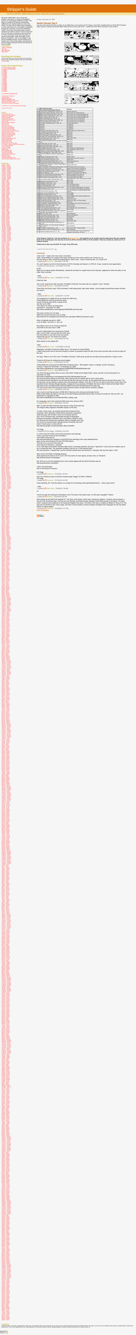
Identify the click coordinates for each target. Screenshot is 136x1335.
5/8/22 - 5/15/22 (5, 1174)
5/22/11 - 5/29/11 (6, 512)
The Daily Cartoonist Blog (8, 128)
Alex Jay (4, 49)
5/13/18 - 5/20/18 (6, 951)
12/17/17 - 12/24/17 (6, 926)
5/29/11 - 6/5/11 (5, 513)
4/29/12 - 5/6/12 (5, 571)
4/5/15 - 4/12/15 (5, 755)
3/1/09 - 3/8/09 (5, 377)
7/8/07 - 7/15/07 (5, 274)
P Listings (4, 88)
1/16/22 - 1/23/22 (6, 1154)
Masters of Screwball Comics (9, 134)
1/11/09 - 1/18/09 (6, 369)
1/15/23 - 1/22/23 (6, 1217)
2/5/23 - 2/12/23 (5, 1221)
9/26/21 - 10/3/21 (6, 1135)
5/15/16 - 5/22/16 (6, 825)
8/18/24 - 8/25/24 (6, 1318)
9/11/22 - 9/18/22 (6, 1196)
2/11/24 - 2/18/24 (6, 1285)
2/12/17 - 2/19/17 (6, 873)
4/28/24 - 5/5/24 (5, 1299)
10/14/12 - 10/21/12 (6, 598)
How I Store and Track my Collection (10, 103)
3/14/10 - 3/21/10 (6, 441)
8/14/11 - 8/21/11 (6, 526)
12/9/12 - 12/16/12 (6, 608)
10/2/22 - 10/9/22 (6, 1199)
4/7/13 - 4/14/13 (5, 628)
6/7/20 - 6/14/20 (5, 1077)
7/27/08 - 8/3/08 (5, 339)
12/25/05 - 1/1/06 (6, 179)
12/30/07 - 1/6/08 (6, 303)
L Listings (4, 83)
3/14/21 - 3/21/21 (6, 1101)
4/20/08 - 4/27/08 (6, 322)
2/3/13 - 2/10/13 (5, 617)
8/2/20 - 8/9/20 (5, 1083)
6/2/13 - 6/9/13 (5, 638)
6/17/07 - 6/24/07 (6, 270)
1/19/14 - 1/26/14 (6, 678)
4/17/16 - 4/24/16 (6, 820)
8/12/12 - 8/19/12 (6, 587)
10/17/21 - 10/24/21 (6, 1138)
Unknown (50, 261)
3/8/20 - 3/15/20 (5, 1066)
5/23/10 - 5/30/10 (6, 452)
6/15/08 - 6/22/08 (6, 332)
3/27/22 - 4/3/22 (5, 1166)
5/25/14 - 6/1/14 (5, 700)
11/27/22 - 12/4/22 (6, 1209)
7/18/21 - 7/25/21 (6, 1123)
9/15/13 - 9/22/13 (6, 656)
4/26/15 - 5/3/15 (5, 758)
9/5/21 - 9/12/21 (5, 1131)
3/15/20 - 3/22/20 (6, 1067)
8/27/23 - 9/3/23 (5, 1256)
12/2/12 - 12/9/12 (6, 607)
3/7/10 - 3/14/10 (5, 440)
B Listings (4, 70)
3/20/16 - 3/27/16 (6, 815)
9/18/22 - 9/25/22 (6, 1197)
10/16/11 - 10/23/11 (6, 537)
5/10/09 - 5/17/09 (6, 389)
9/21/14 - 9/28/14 (6, 721)
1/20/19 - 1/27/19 (6, 995)
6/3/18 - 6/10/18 (5, 955)
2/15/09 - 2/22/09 (6, 375)
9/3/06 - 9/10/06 (5, 220)
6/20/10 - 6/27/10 (6, 457)
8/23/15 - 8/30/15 (6, 779)
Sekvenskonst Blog (6, 137)
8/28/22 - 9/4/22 (5, 1193)
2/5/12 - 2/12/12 (5, 557)
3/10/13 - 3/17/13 (6, 624)
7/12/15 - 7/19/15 (6, 772)
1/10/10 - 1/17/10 (6, 430)
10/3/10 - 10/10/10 (6, 475)
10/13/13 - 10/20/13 (6, 661)
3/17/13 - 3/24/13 (6, 625)
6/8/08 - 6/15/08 (5, 331)
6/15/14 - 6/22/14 (6, 704)
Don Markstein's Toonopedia (8, 154)
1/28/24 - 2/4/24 (5, 1283)
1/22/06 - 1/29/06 (6, 184)
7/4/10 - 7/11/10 (5, 460)
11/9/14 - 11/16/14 (6, 729)
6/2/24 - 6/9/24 (5, 1305)
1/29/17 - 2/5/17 (5, 870)
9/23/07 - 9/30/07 (6, 286)
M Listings (4, 84)
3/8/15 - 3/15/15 (5, 750)
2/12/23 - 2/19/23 (6, 1222)
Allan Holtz (50, 278)
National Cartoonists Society (8, 133)
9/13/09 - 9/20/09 (6, 411)
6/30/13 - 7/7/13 (5, 643)
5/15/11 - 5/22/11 (6, 511)
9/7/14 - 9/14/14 (5, 718)
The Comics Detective (7, 126)
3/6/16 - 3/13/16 (5, 813)
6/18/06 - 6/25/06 (6, 207)
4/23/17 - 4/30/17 (6, 885)
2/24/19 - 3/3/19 (5, 1001)
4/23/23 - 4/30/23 (6, 1234)
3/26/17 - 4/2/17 (5, 880)
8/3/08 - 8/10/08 (5, 341)
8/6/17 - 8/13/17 (5, 903)
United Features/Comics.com (9, 120)
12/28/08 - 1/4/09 (6, 366)
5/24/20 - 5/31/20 (6, 1074)
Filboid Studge (5, 149)
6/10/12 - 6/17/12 (6, 579)
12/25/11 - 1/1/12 (6, 549)
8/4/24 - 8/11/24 (5, 1316)
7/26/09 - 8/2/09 (5, 403)
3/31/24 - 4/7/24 (5, 1294)
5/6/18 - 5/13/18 (5, 950)
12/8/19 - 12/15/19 (6, 1050)
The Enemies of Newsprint (8, 96)
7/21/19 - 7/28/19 (6, 1027)
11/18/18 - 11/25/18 (6, 984)
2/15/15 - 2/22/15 (6, 746)
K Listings (4, 82)
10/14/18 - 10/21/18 (6, 978)
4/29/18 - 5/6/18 (5, 949)
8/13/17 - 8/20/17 (6, 904)
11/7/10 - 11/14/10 (6, 480)
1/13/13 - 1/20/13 (6, 614)
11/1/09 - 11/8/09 (6, 418)
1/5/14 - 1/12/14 (5, 676)
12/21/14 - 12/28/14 (6, 737)
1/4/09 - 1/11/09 (5, 367)
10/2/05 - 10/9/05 (6, 165)
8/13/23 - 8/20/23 (6, 1254)
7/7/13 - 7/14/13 (5, 644)
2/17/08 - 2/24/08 (6, 311)
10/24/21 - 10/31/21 (6, 1140)
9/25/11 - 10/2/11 (6, 534)
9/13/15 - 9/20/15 (6, 783)
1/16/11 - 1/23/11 (6, 492)
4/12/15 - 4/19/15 (6, 756)
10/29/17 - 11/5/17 (6, 917)
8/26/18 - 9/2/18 (5, 970)
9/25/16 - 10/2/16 (6, 848)
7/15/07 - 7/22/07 (6, 275)
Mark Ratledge (6, 50)
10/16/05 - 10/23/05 (6, 167)
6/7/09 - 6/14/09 (5, 394)
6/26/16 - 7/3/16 (5, 832)
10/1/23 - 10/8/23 (6, 1262)
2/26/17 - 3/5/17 (5, 875)
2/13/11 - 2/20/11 (6, 497)
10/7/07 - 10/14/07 (6, 288)
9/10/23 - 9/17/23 (6, 1259)
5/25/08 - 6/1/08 (5, 328)
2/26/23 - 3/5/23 (5, 1225)
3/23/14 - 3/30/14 (6, 689)
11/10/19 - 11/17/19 (6, 1045)
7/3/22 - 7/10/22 (5, 1183)
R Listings (4, 91)
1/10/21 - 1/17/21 (6, 1090)
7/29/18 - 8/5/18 (5, 965)
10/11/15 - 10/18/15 (6, 788)
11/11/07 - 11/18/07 (6, 294)
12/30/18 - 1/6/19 (6, 992)
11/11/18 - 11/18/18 (6, 983)
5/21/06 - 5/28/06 (6, 205)
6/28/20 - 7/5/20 (5, 1080)
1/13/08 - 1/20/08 (6, 305)
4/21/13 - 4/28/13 (6, 631)
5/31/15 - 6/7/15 (5, 764)
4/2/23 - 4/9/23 (5, 1231)
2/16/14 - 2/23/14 (6, 683)
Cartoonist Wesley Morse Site (9, 138)
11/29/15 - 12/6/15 (6, 796)
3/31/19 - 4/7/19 (5, 1007)
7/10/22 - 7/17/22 (6, 1185)
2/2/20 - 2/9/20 (5, 1060)
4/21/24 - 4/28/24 (6, 1298)
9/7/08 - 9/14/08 (5, 347)
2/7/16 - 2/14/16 (5, 808)
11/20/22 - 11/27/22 (6, 1208)
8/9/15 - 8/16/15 (5, 777)
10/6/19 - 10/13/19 (6, 1039)
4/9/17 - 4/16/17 (5, 882)
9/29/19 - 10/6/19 (6, 1038)
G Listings (4, 76)
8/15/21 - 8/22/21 (6, 1128)
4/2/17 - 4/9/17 (5, 881)
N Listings (4, 86)
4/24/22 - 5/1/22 (5, 1171)
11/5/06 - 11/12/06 (6, 231)
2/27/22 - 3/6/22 (5, 1162)
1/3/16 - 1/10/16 (5, 802)
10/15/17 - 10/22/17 (6, 915)
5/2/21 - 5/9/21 (5, 1109)
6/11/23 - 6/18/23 (6, 1243)
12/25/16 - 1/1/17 (6, 864)
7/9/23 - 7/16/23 (5, 1248)
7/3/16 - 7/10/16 (5, 834)
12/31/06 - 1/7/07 (6, 241)
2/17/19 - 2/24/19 (6, 1000)
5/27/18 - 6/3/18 (5, 954)
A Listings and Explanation (9, 69)
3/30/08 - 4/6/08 (5, 319)
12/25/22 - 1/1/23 (6, 1214)
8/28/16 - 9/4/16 (5, 843)
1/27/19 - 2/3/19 (5, 996)
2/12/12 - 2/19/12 (6, 558)
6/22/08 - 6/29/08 (6, 333)
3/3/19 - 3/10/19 (5, 1002)
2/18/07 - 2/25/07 (6, 250)
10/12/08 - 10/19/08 (6, 353)
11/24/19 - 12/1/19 (6, 1047)
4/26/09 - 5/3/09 (5, 387)
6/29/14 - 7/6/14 (5, 706)
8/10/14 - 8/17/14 (6, 713)
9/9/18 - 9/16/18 (5, 972)
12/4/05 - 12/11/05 (6, 175)
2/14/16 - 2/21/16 (6, 809)
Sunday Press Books (7, 140)
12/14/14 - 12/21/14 (6, 735)
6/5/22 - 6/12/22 (5, 1179)
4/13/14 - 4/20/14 (6, 693)
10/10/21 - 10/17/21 (6, 1137)
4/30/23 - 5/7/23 (5, 1236)
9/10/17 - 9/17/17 (6, 909)
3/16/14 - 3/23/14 (6, 688)
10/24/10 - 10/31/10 (6, 478)
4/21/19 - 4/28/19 (6, 1011)
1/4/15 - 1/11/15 (5, 739)
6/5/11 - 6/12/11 (5, 514)
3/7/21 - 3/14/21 (5, 1100)
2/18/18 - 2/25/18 (6, 937)
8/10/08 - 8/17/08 (6, 342)
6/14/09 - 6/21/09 (6, 395)
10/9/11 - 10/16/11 (6, 536)
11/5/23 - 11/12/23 (6, 1268)
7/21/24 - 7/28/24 (6, 1313)
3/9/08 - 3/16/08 (5, 315)
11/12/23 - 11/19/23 (6, 1270)
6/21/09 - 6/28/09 (6, 396)
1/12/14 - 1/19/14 (6, 677)
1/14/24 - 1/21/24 (6, 1281)
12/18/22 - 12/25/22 (6, 1213)
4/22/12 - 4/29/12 (6, 570)
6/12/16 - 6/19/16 (6, 830)
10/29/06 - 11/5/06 (6, 230)
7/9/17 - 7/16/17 (5, 898)
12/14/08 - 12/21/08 (6, 364)
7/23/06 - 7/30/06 (6, 213)
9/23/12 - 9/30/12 (6, 594)
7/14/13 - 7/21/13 (6, 645)
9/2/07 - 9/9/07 (5, 282)
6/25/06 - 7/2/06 (5, 208)
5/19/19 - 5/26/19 (6, 1016)
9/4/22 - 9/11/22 (5, 1194)
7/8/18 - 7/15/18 (5, 961)
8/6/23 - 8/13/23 (5, 1253)
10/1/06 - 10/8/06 (6, 225)
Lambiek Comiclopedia (7, 152)
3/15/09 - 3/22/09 (6, 379)
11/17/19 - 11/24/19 (6, 1046)
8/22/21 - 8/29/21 (6, 1129)
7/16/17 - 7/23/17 (6, 899)
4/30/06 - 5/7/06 (5, 201)
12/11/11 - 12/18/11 (6, 547)
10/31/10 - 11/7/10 (6, 479)
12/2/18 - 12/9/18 (6, 987)
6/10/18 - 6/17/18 (6, 956)
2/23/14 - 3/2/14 (5, 684)
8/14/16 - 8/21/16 (6, 841)
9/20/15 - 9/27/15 (6, 784)
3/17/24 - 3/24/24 (6, 1291)
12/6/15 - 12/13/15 (6, 797)
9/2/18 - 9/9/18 (5, 971)
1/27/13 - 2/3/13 (5, 616)
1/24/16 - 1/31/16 (6, 806)
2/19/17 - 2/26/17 (6, 874)
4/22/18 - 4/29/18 (6, 948)
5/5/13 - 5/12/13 (5, 633)
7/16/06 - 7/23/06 (6, 212)
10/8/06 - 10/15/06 (6, 226)
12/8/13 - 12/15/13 (6, 671)
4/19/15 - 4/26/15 (6, 757)
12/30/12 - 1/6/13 (6, 611)
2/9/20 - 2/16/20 (5, 1061)
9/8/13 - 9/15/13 (5, 655)
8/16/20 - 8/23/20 (6, 1085)
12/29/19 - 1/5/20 (6, 1053)
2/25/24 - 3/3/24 (5, 1288)
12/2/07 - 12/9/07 (6, 298)
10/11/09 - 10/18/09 (6, 416)
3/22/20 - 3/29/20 (6, 1068)
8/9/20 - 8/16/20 (5, 1084)
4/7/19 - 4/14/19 (5, 1009)
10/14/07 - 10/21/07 (6, 290)
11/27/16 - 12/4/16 (6, 859)
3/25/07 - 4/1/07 (5, 256)
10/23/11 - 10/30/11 (6, 539)
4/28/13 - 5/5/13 (5, 632)
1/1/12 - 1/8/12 (5, 551)
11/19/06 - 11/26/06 (6, 234)
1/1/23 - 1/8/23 (5, 1215)
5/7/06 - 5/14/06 (5, 202)
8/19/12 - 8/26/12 (6, 588)
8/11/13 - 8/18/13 (6, 650)
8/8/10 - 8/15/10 (5, 466)
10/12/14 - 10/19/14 (6, 724)
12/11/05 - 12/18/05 (6, 177)
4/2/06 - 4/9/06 (5, 196)
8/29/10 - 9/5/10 (5, 469)
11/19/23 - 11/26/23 (6, 1271)
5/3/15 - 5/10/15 (5, 760)
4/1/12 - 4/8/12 (5, 566)
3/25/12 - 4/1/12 (5, 565)
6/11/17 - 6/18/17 (6, 893)
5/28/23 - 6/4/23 (5, 1240)
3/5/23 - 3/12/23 (5, 1226)
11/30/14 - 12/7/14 (6, 733)
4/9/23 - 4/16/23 (5, 1232)
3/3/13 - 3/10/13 (5, 622)
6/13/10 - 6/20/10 (6, 456)
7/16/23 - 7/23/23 (6, 1249)
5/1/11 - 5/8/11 (5, 508)
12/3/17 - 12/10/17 (6, 924)
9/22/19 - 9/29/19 (6, 1036)
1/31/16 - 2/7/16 (5, 807)
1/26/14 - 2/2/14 (5, 679)
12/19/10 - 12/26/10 (6, 488)
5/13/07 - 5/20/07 (6, 264)
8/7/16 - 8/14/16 (5, 840)
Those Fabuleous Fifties (7, 145)
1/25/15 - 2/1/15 (5, 743)
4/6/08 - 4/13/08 (5, 320)
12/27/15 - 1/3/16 (6, 801)
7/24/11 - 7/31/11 (6, 523)
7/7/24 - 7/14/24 (5, 1311)
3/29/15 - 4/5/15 (5, 754)
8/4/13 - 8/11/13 (5, 649)
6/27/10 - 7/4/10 (5, 458)
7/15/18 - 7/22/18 (6, 962)
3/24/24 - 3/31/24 (6, 1293)
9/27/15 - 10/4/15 (6, 785)
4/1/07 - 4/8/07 (5, 257)
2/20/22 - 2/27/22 (6, 1160)
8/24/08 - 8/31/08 (6, 344)
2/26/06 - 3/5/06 (5, 190)
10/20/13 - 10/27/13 (6, 662)
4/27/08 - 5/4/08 (5, 324)
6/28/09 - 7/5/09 (5, 398)
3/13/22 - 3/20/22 (6, 1164)
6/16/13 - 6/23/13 (6, 641)
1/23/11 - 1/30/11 (6, 494)
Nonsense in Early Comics (8, 132)
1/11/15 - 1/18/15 (6, 740)
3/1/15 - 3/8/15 (5, 749)
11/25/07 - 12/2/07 (6, 297)
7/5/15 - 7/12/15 (5, 771)
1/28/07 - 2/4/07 (5, 246)
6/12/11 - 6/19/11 (6, 515)
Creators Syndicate (6, 117)
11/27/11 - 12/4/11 (6, 545)
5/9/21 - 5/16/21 (5, 1111)
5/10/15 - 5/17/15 (6, 761)
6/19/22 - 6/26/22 (6, 1181)
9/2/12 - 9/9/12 (5, 591)
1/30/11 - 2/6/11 (5, 495)
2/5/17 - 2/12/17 (5, 871)
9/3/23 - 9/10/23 (5, 1257)
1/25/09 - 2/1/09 (5, 371)
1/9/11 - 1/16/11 (5, 491)
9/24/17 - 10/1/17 (6, 911)
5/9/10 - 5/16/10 (5, 450)
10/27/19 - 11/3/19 (6, 1043)
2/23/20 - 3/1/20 (5, 1063)
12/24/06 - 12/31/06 (6, 240)
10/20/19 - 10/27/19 (6, 1041)
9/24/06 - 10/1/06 (6, 224)
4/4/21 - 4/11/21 (5, 1104)
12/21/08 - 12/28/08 (6, 365)
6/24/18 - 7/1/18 (5, 959)
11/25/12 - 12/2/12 (6, 605)
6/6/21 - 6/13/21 (5, 1115)
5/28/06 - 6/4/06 (5, 206)
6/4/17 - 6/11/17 (5, 892)
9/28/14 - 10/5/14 (6, 722)
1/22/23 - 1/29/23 (6, 1219)
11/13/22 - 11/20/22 (6, 1206)
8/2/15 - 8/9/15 (5, 775)
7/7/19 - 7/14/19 (5, 1024)
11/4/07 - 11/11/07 (6, 293)
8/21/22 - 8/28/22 (6, 1192)
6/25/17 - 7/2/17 (5, 896)
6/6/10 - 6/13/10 (5, 455)
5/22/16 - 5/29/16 (6, 826)
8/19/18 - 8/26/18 (6, 968)
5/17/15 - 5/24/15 (6, 762)
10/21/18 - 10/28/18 (6, 979)
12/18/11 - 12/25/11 (6, 548)
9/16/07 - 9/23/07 (6, 285)
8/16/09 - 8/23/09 (6, 406)
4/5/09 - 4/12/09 (5, 383)
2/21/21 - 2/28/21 (6, 1097)
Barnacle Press (74, 238)
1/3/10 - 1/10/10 (5, 429)
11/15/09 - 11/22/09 (6, 421)
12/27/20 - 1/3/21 (6, 1087)
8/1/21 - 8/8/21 (5, 1125)
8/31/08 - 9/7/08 (5, 345)
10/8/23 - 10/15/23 (6, 1264)
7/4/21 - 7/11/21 (5, 1120)
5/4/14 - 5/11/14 (5, 696)
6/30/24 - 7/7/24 (5, 1310)
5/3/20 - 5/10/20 (5, 1070)
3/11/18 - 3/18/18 (6, 941)
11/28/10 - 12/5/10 (6, 484)
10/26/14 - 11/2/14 (6, 727)
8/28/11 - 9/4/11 (5, 529)
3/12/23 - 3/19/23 (6, 1227)
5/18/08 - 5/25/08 (6, 327)
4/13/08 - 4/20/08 (6, 321)
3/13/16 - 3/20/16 (6, 814)
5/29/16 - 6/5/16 (5, 828)
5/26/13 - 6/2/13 (5, 637)
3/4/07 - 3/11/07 (5, 252)
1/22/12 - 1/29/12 (6, 554)
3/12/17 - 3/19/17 (6, 877)
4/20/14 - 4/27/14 (6, 694)
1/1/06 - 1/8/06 (5, 180)
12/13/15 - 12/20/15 (6, 798)
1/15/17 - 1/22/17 (6, 868)
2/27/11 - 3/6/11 (5, 500)
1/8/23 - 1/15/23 (5, 1216)
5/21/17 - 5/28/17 (6, 890)
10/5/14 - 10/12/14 (6, 723)
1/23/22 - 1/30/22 (6, 1155)
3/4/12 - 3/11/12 (5, 562)
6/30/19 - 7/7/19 (5, 1023)
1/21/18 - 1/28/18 (6, 932)
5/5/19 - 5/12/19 (5, 1013)
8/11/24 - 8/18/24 (6, 1317)
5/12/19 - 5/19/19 (6, 1015)
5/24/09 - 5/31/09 (6, 392)
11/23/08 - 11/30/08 (6, 360)
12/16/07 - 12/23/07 (6, 301)
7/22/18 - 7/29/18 (6, 964)
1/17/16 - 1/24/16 (6, 805)
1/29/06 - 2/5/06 (5, 185)
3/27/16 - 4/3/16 (5, 817)
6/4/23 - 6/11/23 (5, 1242)
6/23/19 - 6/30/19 (6, 1022)
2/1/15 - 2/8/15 (5, 744)
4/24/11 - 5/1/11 (5, 507)
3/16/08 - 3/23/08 (6, 316)
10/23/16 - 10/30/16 (6, 853)
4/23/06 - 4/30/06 (6, 200)
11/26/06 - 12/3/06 (6, 235)
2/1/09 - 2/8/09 (5, 372)
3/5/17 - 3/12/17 (5, 876)
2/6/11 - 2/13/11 (5, 496)
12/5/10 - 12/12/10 (6, 485)
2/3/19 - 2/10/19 (5, 998)
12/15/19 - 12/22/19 (6, 1051)
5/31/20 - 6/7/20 (5, 1075)
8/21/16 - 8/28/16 (6, 842)
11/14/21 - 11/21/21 (6, 1143)
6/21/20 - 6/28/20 (6, 1079)
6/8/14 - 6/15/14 (5, 702)
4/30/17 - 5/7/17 (5, 886)
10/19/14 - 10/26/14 (6, 726)
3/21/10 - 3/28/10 (6, 443)
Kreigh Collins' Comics (7, 114)
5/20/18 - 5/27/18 (6, 953)
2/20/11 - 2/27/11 (6, 498)
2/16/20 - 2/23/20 (6, 1062)
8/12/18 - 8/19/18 (6, 967)
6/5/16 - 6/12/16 (5, 829)
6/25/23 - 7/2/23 (5, 1245)
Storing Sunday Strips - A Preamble (10, 100)
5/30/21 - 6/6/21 (5, 1114)
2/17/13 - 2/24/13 (6, 620)
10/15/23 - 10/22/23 (6, 1265)
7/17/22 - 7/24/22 (6, 1186)
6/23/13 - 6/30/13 (6, 642)
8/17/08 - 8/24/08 (6, 343)
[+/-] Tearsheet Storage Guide (9, 93)
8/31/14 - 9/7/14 (5, 717)
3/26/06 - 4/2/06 (5, 195)
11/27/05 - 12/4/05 (6, 174)
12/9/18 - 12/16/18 (6, 988)
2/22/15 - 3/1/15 (5, 747)
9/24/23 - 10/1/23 (6, 1261)
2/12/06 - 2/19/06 (6, 188)
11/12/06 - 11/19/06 (6, 233)
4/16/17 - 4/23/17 (6, 883)
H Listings (4, 78)
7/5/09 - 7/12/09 (5, 399)
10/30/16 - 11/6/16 (6, 854)
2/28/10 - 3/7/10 (5, 439)
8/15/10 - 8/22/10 (6, 467)
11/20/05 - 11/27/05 (6, 173)
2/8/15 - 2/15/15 (5, 745)
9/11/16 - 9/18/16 (6, 846)
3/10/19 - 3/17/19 (6, 1004)
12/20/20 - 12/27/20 (6, 1086)
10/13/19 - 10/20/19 (6, 1040)
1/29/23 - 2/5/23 (5, 1220)
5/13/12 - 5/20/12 (6, 574)
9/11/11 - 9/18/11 (6, 531)
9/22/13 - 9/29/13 (6, 658)
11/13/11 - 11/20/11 (6, 542)
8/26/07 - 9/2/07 (5, 281)
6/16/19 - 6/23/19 (6, 1021)
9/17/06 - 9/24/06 (6, 223)
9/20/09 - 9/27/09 (6, 412)
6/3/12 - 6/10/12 (5, 577)
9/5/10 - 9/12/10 (5, 471)
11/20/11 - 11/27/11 (6, 543)
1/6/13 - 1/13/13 (5, 613)
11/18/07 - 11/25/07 (6, 296)
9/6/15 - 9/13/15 (5, 781)
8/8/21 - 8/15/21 (5, 1126)
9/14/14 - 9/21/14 (6, 720)
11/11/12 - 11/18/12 (6, 603)
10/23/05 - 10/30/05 (6, 168)
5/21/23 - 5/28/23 (6, 1239)
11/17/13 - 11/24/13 (6, 667)
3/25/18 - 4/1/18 (5, 943)
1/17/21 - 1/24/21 (6, 1091)
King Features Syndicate (7, 118)
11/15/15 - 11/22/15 (6, 794)
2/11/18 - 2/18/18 (6, 936)
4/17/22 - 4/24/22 (6, 1170)
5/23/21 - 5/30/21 (6, 1113)
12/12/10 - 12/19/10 (6, 486)
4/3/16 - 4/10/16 (5, 818)
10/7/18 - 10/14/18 (6, 977)
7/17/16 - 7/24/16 (6, 836)
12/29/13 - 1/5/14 (6, 675)
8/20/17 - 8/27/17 (6, 905)
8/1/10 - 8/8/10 (5, 464)
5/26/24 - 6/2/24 (5, 1304)
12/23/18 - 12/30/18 (6, 990)
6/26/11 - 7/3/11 (5, 518)
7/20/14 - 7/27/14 (6, 710)
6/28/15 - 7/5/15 (5, 769)
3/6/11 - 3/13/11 (5, 501)
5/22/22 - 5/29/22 (6, 1176)
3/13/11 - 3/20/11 (6, 502)
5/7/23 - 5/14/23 (5, 1237)
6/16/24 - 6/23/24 (6, 1307)
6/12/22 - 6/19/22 (6, 1180)
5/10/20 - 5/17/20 (6, 1072)
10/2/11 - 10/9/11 (6, 535)
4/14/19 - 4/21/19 (6, 1010)
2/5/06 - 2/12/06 (5, 186)
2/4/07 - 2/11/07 (5, 247)
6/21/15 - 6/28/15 (6, 768)
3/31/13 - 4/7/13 (5, 627)
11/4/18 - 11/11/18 (6, 982)
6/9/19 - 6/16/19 (5, 1019)
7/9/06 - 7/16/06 (5, 211)
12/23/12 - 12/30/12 (6, 610)
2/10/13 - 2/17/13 (6, 619)
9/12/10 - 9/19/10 (6, 472)
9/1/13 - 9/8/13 (5, 654)
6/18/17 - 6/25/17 (6, 894)
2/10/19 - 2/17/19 (6, 999)
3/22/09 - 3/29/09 (6, 381)
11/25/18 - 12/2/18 (6, 985)
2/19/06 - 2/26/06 (6, 189)
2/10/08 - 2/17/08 (6, 310)
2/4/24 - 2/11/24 (5, 1284)
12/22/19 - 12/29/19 (6, 1052)
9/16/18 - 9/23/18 (6, 973)
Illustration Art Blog (6, 148)
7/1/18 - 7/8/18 (5, 960)
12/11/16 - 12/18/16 (6, 862)
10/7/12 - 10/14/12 (6, 597)
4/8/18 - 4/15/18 (5, 945)
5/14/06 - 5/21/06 (6, 203)
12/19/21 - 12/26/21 (6, 1149)
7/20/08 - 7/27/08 (6, 338)
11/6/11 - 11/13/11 (6, 541)
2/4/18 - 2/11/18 (5, 934)
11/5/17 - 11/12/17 (6, 919)
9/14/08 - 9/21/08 (6, 348)
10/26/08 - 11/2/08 (6, 355)
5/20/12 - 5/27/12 (6, 575)
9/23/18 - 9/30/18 (6, 975)
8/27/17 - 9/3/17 (5, 907)
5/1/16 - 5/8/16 (5, 823)
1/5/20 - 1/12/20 (5, 1055)
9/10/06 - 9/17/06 (6, 222)
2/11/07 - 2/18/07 (6, 248)
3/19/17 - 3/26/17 (6, 879)
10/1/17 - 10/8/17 (6, 913)
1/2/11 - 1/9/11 (5, 490)
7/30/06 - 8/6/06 (5, 214)
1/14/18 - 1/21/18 (6, 931)
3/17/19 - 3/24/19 (6, 1005)
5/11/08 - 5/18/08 (6, 326)
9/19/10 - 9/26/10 (6, 473)
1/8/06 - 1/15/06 (5, 182)
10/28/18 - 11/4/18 (6, 981)
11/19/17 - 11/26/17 (6, 921)
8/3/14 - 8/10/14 (5, 712)
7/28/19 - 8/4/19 (5, 1028)
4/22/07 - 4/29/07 (6, 260)
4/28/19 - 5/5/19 (5, 1012)
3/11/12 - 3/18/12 (6, 563)
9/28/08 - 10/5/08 (6, 350)
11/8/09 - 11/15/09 (6, 420)
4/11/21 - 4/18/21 (6, 1106)
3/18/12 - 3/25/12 (6, 564)
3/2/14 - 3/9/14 (5, 685)
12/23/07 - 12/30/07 (6, 302)
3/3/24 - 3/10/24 (5, 1289)
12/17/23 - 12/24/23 (6, 1276)
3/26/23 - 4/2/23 (5, 1230)
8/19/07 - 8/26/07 (6, 280)
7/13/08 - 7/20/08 (6, 337)
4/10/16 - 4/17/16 (6, 819)
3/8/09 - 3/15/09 (5, 378)
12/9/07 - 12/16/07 (6, 299)
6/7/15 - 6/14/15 (5, 766)
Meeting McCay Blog (7, 150)
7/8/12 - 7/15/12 (5, 583)
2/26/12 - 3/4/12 (5, 560)
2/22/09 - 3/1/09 (5, 376)
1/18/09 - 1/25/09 (6, 370)
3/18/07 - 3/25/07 (6, 254)
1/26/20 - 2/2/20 (5, 1058)
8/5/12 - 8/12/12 (5, 586)
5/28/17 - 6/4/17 (5, 891)
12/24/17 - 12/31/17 (6, 927)
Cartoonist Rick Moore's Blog (8, 157)
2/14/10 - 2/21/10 (6, 437)
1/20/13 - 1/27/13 (6, 615)
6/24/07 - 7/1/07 (5, 271)
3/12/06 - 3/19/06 (6, 192)
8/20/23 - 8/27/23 (6, 1255)
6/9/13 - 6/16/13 (5, 639)
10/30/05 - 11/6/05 (6, 169)
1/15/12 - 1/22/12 (6, 553)
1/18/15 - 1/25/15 (6, 741)
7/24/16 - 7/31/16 (6, 837)
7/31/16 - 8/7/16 (5, 839)
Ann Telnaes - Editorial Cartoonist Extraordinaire (13, 144)
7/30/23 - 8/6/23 (5, 1251)
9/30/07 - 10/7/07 (6, 287)
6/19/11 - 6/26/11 (6, 517)
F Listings (4, 75)
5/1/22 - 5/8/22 (5, 1172)
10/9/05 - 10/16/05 (6, 166)
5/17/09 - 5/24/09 (6, 390)
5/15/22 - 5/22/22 (6, 1175)
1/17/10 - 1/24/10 (6, 432)
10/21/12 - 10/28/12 (6, 599)
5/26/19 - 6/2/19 (5, 1017)
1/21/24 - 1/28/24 (6, 1282)
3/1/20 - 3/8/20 (5, 1064)
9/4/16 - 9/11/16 (5, 845)
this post (4, 61)
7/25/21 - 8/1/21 (5, 1124)
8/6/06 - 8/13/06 (5, 216)
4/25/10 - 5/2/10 (5, 447)
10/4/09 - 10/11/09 (6, 415)
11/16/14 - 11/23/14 (6, 730)
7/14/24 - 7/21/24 (6, 1312)
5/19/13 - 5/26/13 (6, 636)
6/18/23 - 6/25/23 (6, 1244)
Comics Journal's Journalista (8, 129)
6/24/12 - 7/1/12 (5, 581)
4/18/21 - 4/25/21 (6, 1107)
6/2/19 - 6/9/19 (5, 1018)
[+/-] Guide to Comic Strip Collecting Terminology (14, 105)
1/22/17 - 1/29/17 (6, 869)
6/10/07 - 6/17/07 (6, 269)
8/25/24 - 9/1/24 (5, 1319)
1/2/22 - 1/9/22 (5, 1152)
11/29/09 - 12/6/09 (6, 423)
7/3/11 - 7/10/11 (5, 519)
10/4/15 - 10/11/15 (6, 786)
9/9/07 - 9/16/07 (5, 284)
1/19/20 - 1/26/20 (6, 1057)
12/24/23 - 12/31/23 (6, 1277)
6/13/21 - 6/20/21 (6, 1117)
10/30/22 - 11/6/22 (6, 1204)
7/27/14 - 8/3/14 (5, 711)
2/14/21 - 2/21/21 (6, 1096)
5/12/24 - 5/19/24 (6, 1301)
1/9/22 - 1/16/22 (5, 1153)
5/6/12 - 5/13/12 (5, 573)
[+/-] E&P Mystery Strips (9, 67)
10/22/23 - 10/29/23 (6, 1266)
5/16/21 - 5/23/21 (6, 1112)
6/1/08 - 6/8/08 (5, 330)
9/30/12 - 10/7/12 (6, 596)
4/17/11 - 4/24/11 (6, 506)
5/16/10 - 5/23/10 (6, 451)
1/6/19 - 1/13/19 (5, 993)
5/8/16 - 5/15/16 (5, 824)
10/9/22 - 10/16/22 (6, 1200)
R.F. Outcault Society (7, 151)
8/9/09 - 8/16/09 (5, 405)
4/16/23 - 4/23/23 (6, 1233)
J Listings (4, 80)
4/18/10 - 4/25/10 (6, 446)
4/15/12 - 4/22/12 (6, 569)
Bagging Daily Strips (6, 98)
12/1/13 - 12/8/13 (6, 670)
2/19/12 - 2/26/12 (6, 559)
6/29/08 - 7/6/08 (5, 335)
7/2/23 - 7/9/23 (5, 1247)
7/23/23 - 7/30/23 (6, 1250)
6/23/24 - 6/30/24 (6, 1308)
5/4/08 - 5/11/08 (5, 325)
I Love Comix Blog (6, 146)
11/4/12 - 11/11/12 (6, 602)
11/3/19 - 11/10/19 (6, 1044)
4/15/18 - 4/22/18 (6, 947)
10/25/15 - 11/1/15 (6, 790)
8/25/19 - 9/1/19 (5, 1033)
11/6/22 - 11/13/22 (6, 1205)
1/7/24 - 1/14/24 (5, 1279)
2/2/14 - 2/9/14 (5, 681)
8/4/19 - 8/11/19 (5, 1029)
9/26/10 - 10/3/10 (6, 474)
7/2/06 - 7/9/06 (5, 209)
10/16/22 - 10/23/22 (6, 1202)
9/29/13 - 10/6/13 (6, 659)
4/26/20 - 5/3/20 (5, 1069)
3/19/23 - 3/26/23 (6, 1228)
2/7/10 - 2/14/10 (5, 435)
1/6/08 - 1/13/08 (5, 304)
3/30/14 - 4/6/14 (5, 690)
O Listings (4, 87)
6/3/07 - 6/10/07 (5, 268)
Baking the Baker (6, 155)
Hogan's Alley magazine (7, 116)
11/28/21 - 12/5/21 (6, 1146)
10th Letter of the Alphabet (8, 127)
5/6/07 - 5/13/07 (5, 263)
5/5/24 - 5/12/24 (5, 1300)
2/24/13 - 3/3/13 (5, 621)
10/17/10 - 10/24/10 (6, 477)
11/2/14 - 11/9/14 (6, 728)
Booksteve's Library (6, 156)
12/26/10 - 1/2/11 (6, 489)
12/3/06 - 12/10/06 (6, 236)
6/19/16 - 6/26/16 (6, 831)
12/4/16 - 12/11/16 (6, 860)
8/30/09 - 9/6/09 (5, 409)
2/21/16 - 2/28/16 (6, 811)
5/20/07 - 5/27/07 (6, 265)
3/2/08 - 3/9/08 (5, 314)
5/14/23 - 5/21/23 (6, 1238)
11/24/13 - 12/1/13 (6, 668)
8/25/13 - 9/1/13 (5, 653)
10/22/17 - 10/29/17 (6, 916)
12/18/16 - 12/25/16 (6, 863)
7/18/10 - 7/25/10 (6, 462)
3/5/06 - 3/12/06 (5, 191)
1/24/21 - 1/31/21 (6, 1092)
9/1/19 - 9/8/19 (5, 1034)
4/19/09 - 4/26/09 (6, 386)
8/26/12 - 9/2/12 (5, 590)
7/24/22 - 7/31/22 (6, 1187)
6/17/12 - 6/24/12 (6, 580)
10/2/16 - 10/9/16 (6, 849)
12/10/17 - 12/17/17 (6, 925)
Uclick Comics (5, 121)
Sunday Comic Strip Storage (8, 102)
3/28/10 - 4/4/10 (5, 444)
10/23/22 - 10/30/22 (6, 1203)
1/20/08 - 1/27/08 (6, 307)
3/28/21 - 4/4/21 (5, 1103)
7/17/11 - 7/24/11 (6, 522)
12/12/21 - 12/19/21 (6, 1148)
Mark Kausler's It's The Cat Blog (9, 143)
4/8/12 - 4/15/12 (5, 568)
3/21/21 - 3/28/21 (6, 1102)
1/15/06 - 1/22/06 (6, 183)
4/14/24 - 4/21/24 (6, 1296)
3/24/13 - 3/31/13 (6, 626)
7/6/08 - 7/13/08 (5, 336)
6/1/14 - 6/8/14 (5, 701)
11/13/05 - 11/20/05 (6, 172)
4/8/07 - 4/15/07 (5, 258)
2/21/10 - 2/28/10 (6, 438)
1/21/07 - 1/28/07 (6, 245)
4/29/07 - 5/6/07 (5, 262)
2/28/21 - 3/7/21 (5, 1098)
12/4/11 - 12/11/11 (6, 546)
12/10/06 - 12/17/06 (6, 237)
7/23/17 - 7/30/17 (6, 900)
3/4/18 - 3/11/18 (5, 939)
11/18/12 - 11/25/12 (6, 604)
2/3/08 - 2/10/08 (5, 309)
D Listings (4, 73)
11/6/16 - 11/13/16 (6, 856)
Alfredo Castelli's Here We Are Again (10, 131)
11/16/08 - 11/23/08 (6, 359)
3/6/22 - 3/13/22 (5, 1163)
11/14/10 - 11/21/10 (6, 481)
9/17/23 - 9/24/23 (6, 1260)
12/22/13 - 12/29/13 (6, 673)
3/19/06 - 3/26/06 (6, 194)
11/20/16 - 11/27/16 (6, 858)
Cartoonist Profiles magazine (8, 115)
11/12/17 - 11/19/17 (6, 920)
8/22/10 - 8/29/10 (6, 468)
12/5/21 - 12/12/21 (6, 1147)
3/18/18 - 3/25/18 (6, 942)
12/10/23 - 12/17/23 (6, 1274)
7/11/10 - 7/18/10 (6, 461)
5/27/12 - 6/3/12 (5, 576)
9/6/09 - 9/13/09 (5, 410)
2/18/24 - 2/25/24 (6, 1287)
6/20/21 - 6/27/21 (6, 1118)
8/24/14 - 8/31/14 (6, 716)
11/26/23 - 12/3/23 (6, 1272)
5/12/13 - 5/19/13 (6, 634)
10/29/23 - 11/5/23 (6, 1267)
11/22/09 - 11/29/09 (6, 422)
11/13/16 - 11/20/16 (6, 857)
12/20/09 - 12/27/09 (6, 427)
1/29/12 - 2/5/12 (5, 556)
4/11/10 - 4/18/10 (6, 445)
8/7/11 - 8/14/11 (5, 525)
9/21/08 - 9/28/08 (6, 349)
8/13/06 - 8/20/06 (6, 217)
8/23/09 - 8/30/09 (6, 407)
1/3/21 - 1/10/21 (5, 1089)
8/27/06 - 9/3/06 (5, 219)
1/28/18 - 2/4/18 (5, 933)
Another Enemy (5, 97)
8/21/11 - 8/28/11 (6, 528)
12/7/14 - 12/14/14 (6, 734)
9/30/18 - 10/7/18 (6, 976)
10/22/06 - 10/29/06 (6, 229)
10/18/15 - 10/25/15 (6, 789)
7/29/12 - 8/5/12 (5, 585)
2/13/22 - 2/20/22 (6, 1159)
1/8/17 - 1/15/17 (5, 866)
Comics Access (5, 125)
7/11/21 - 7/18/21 (6, 1121)
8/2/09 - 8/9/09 (5, 404)
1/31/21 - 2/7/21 (5, 1094)
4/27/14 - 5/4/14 (5, 695)
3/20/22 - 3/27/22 (6, 1165)
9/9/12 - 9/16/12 (5, 592)
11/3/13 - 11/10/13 (6, 665)
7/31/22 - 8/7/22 (5, 1188)
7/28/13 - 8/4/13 (5, 648)
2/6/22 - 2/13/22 (5, 1158)
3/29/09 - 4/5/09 (5, 382)
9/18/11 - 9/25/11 (6, 532)
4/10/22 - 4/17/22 (6, 1169)
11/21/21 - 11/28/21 (6, 1145)
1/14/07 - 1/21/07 (6, 243)
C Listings (4, 71)
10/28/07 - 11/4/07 (6, 292)
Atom (5, 1333)
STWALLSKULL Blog (7, 142)
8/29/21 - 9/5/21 (5, 1130)
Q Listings (4, 89)
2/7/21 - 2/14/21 (5, 1095)
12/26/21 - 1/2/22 (6, 1151)
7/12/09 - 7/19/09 (6, 400)
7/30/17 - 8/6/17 (5, 902)
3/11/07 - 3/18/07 (6, 253)
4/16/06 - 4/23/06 (6, 199)
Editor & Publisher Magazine (8, 122)
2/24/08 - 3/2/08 (5, 313)
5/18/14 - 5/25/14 (6, 699)
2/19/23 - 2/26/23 (6, 1223)
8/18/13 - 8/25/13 (6, 651)
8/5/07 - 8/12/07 (5, 277)
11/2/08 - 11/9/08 (6, 356)
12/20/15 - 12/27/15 (6, 800)
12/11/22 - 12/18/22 (6, 1211)
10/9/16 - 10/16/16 (6, 851)
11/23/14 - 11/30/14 (6, 732)
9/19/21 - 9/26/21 (6, 1134)
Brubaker (50, 286)
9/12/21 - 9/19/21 (6, 1132)
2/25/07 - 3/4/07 (5, 251)
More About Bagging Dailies (8, 99)
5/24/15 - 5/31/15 (6, 763)
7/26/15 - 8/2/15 (5, 774)
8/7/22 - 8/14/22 (5, 1189)
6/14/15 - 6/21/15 (6, 767)
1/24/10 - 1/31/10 (6, 433)
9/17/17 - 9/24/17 (6, 910)
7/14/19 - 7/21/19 (6, 1026)
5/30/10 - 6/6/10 (5, 454)
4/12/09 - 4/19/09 (6, 384)
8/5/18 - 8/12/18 (5, 966)
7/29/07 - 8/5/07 (5, 276)
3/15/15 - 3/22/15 (6, 751)
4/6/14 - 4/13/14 (5, 692)
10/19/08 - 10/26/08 (6, 354)
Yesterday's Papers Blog (7, 135)
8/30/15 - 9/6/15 (5, 780)
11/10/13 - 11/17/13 (6, 666)
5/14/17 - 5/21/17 (6, 888)
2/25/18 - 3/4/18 (5, 938)
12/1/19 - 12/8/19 (6, 1049)
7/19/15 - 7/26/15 (6, 773)
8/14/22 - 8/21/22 (6, 1191)
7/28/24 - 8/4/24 (5, 1315)
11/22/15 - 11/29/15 (6, 795)
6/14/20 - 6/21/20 (6, 1078)
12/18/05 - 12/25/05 (6, 178)
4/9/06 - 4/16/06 (5, 197)
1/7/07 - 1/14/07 (5, 242)
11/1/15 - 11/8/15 (6, 791)
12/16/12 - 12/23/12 (6, 609)
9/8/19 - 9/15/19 (5, 1035)
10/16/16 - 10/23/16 (6, 852)
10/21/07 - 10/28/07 (6, 291)
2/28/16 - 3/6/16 (5, 812)
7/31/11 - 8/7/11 (5, 524)
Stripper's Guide (21, 9)
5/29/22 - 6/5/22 (5, 1177)
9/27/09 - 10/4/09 (6, 413)
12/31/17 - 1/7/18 (6, 928)
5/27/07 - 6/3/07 (5, 267)
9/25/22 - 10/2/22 (6, 1198)
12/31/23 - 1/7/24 (6, 1278)
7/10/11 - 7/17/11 (6, 520)
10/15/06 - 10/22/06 (6, 228)
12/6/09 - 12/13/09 (6, 424)
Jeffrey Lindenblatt (7, 47)
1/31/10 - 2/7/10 (5, 434)
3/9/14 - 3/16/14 (5, 687)
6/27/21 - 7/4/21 (5, 1119)
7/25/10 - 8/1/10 (5, 463)
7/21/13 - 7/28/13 (6, 647)
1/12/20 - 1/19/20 (6, 1056)
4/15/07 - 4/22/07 (6, 259)
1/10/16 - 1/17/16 (6, 803)
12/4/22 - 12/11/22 (6, 1210)
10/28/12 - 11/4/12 (6, 600)
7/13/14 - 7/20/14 (6, 709)
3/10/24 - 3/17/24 (6, 1290)
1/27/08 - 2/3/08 (5, 308)
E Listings (4, 74)
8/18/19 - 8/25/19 (6, 1032)
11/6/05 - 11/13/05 (6, 171)
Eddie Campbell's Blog (7, 139)
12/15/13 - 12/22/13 (6, 672)
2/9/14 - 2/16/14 (5, 682)
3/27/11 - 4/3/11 (5, 505)
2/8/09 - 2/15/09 (5, 373)
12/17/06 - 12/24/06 (6, 239)
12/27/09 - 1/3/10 (6, 428)
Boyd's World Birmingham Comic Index (11, 159)
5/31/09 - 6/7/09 (5, 393)
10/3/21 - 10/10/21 (6, 1136)
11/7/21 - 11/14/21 (6, 1142)
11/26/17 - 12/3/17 (6, 922)
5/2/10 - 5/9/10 (5, 449)
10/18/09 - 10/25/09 (6, 417)
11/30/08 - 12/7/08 (6, 361)
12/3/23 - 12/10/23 (6, 1273)
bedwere (50, 496)
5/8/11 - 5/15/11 (5, 509)
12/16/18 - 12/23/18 (6, 989)
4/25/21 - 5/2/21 (5, 1108)
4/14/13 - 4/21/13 (6, 630)
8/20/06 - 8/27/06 (6, 218)
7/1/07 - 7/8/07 (5, 273)
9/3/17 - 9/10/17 (5, 908)
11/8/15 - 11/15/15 (6, 792)
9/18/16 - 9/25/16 (6, 847)
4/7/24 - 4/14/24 (5, 1295)
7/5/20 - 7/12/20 (5, 1081)
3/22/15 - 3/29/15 (6, 752)
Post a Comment (43, 510)
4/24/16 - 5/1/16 (5, 822)
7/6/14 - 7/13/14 (5, 707)
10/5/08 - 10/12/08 (6, 352)
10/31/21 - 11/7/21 (6, 1141)
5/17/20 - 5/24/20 (6, 1073)
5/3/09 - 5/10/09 (5, 388)
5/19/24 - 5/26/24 (6, 1302)
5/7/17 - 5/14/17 (5, 887)
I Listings (4, 79)
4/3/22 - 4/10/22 (5, 1168)
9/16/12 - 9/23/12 (6, 593)
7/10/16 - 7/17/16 (6, 835)
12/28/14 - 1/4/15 (6, 738)
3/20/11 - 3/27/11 (6, 503)
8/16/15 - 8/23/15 (6, 778)
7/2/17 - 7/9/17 (5, 897)
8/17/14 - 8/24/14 (6, 715)
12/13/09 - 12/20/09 (6, 426)
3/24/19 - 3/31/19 (6, 1006)
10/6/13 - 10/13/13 (6, 660)
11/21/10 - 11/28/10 (6, 483)
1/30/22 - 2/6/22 (5, 1157)
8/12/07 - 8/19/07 (6, 279)
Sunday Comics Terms (7, 108)
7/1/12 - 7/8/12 (5, 582)
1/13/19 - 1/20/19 (6, 994)
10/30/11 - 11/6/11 (6, 540)
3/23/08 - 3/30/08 (6, 318)
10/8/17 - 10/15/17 (6, 914)
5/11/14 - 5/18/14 (6, 698)
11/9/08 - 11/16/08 (6, 358)
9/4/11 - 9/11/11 (5, 530)
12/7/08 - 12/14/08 (6, 362)
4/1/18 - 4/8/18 (5, 944)
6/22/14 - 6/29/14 (6, 705)
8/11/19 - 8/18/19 (6, 1030)
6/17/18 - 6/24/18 (6, 958)
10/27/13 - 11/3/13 (6, 664)
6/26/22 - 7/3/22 (5, 1182)
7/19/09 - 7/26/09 (6, 401)
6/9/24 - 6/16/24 (5, 1306)
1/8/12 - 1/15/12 (5, 552)
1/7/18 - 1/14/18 (5, 930)
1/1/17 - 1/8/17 (5, 865)
